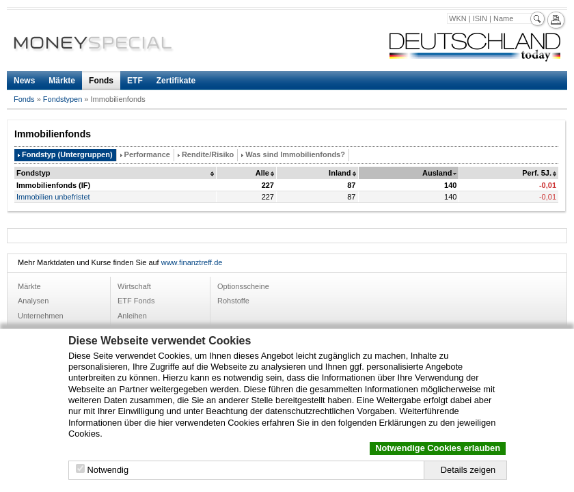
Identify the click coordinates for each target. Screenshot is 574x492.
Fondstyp (33, 173)
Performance (147, 154)
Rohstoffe (233, 301)
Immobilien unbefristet (53, 197)
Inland (340, 173)
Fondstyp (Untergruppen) (67, 154)
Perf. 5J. (536, 173)
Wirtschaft (134, 286)
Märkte (62, 80)
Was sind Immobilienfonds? (295, 154)
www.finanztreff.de (192, 262)
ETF (135, 80)
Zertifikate (175, 80)
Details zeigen (468, 470)
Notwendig (107, 470)
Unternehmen (41, 316)
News (24, 80)
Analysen (33, 301)
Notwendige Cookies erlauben (437, 448)
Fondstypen (62, 99)
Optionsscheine (243, 286)
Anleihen (132, 316)
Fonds (101, 80)
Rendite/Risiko (208, 154)
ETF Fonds (136, 301)
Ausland (437, 173)
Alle (262, 173)
